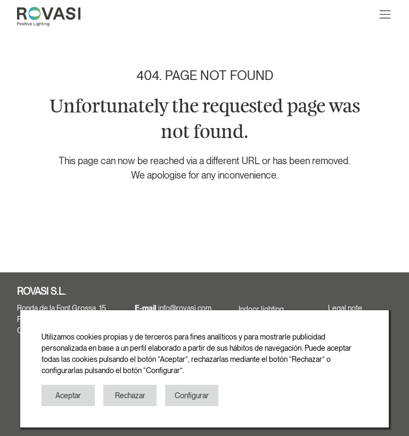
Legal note (345, 308)
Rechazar (130, 395)
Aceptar (68, 395)
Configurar (192, 395)
